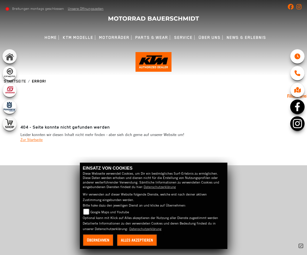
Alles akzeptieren (137, 240)
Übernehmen (98, 240)
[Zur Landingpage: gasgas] (9, 90)
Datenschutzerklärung (160, 187)
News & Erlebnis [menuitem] (246, 37)
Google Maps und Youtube (109, 212)
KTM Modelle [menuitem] (78, 37)
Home (51, 37)
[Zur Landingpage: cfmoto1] (9, 73)
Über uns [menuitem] (210, 37)
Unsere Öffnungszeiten (86, 9)
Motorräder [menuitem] (114, 37)
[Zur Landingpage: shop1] (9, 123)
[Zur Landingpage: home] (9, 56)
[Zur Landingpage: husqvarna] (9, 107)
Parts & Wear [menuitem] (151, 37)
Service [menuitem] (183, 37)
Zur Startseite (31, 139)
